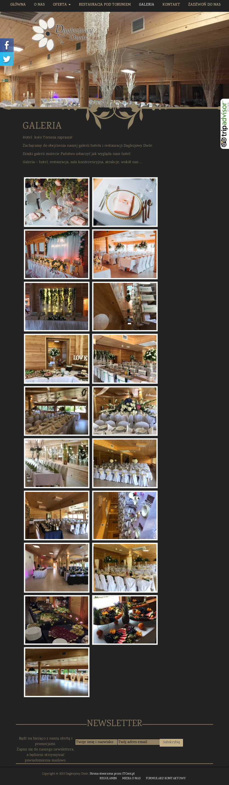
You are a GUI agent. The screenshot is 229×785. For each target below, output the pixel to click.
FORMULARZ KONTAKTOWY (166, 778)
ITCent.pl (128, 774)
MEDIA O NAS (131, 778)
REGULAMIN (108, 778)
